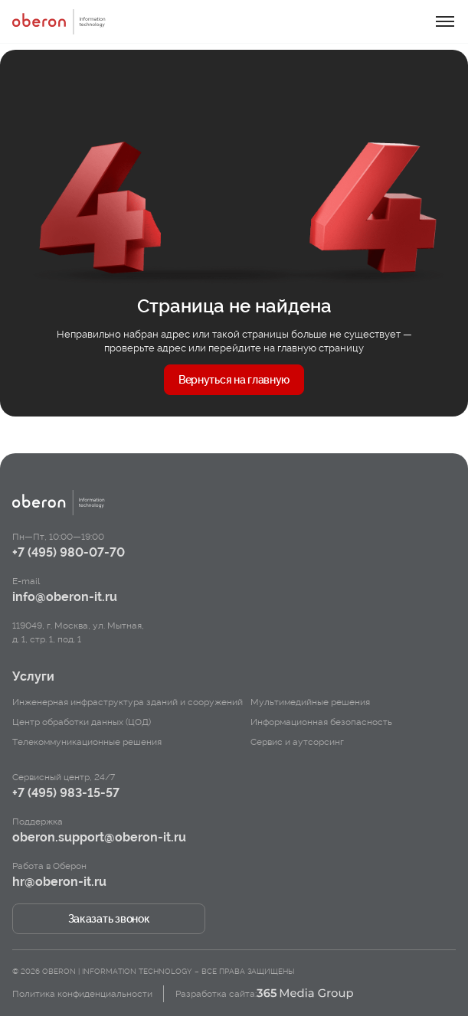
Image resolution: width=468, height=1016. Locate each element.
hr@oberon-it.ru (59, 881)
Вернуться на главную (234, 380)
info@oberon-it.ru (64, 597)
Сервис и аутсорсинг (297, 742)
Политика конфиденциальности (82, 993)
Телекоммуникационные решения (87, 742)
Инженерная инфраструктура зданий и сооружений (127, 702)
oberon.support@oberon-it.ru (99, 837)
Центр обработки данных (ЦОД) (81, 722)
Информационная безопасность (321, 722)
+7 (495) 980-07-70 (68, 552)
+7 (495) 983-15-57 (65, 793)
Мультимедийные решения (310, 702)
